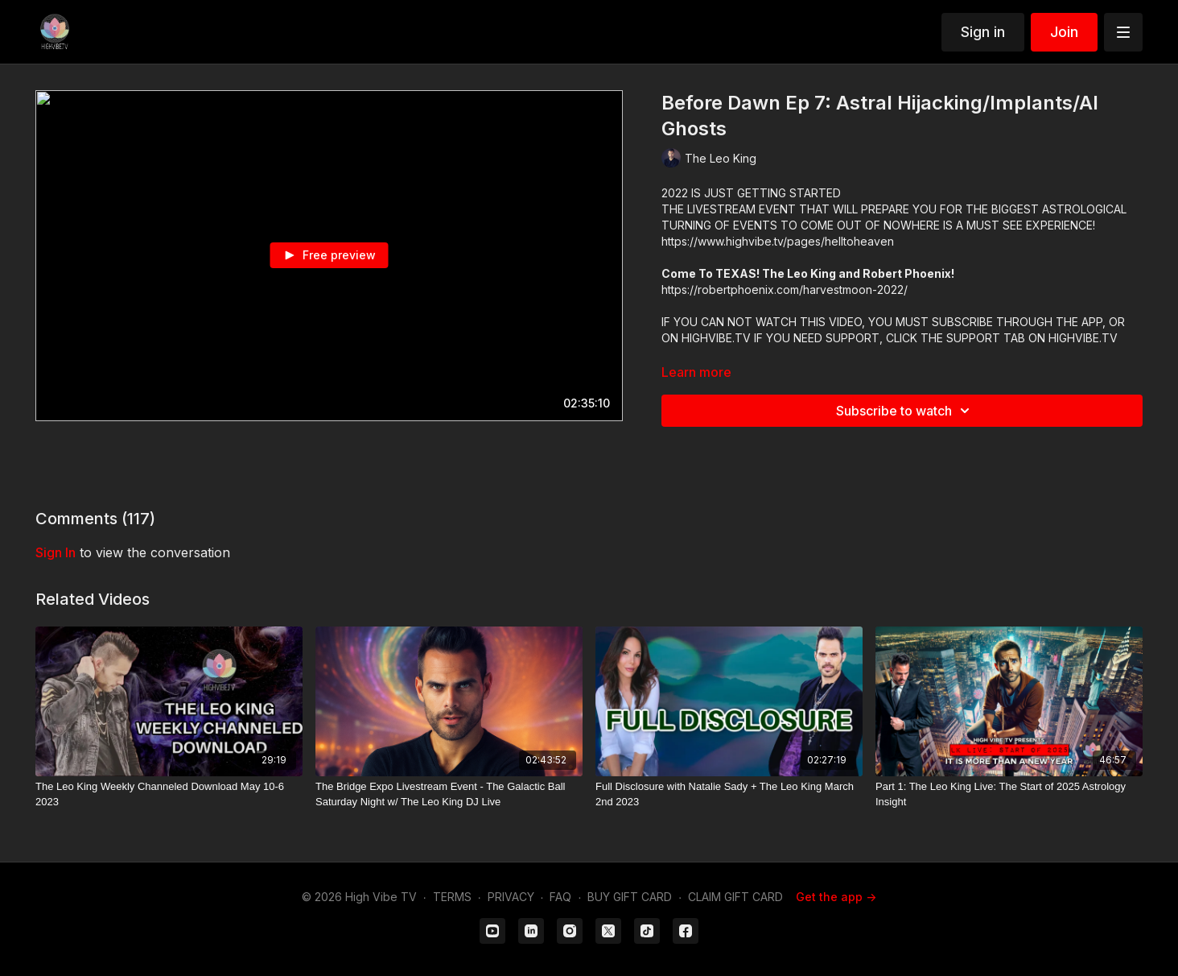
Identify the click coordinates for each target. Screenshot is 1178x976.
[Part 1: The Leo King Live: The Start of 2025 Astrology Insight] (1009, 794)
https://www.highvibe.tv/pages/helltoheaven (777, 241)
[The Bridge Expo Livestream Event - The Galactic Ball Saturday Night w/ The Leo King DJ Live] (449, 794)
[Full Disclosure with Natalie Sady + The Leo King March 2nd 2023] (729, 794)
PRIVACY (511, 897)
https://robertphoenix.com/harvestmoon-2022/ (784, 289)
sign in (55, 552)
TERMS (452, 897)
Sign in (983, 31)
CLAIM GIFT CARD (735, 897)
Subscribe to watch (905, 410)
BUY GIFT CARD (629, 897)
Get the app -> (836, 897)
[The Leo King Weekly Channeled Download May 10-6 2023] (169, 794)
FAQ (560, 897)
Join (1064, 31)
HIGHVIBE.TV (716, 338)
